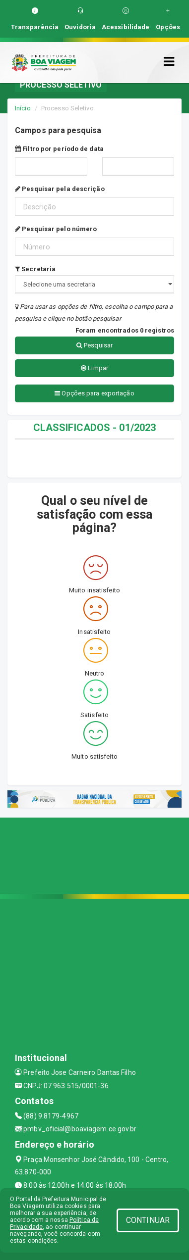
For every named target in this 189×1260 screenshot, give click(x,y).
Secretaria (35, 269)
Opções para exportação (94, 393)
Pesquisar (94, 345)
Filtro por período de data (59, 148)
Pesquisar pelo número (56, 229)
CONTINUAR (148, 1220)
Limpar (94, 368)
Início (23, 108)
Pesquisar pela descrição (60, 189)
